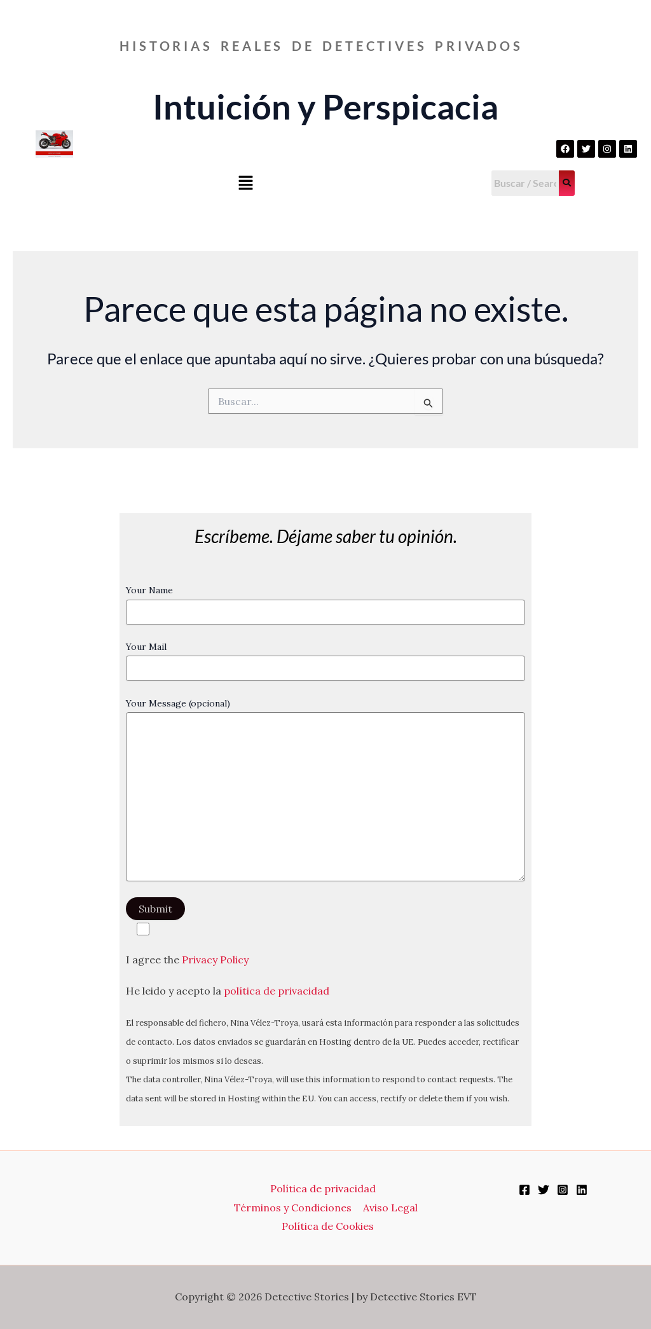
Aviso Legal (389, 1207)
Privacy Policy (215, 959)
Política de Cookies (328, 1226)
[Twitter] (543, 1189)
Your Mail (326, 661)
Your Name (326, 604)
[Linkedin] (581, 1189)
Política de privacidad (323, 1188)
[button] (245, 184)
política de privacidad (276, 990)
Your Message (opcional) (326, 791)
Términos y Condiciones (293, 1207)
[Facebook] (524, 1189)
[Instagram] (562, 1189)
